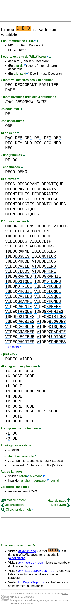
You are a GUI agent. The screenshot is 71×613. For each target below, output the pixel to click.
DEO (8, 86)
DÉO (11, 46)
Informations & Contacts (22, 607)
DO (8, 139)
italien (23, 477)
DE (7, 115)
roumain (55, 482)
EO (47, 144)
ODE (8, 127)
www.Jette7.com (30, 565)
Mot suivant (60, 506)
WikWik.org (37, 57)
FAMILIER (49, 86)
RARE (10, 91)
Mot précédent (12, 506)
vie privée (29, 600)
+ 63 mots (12, 348)
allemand (20, 74)
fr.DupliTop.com (31, 585)
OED (29, 422)
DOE (17, 377)
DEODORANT (26, 86)
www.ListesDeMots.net (36, 573)
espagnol (40, 482)
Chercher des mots (16, 511)
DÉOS (22, 51)
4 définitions (17, 559)
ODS (30, 41)
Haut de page (59, 502)
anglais (18, 66)
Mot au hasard (13, 501)
